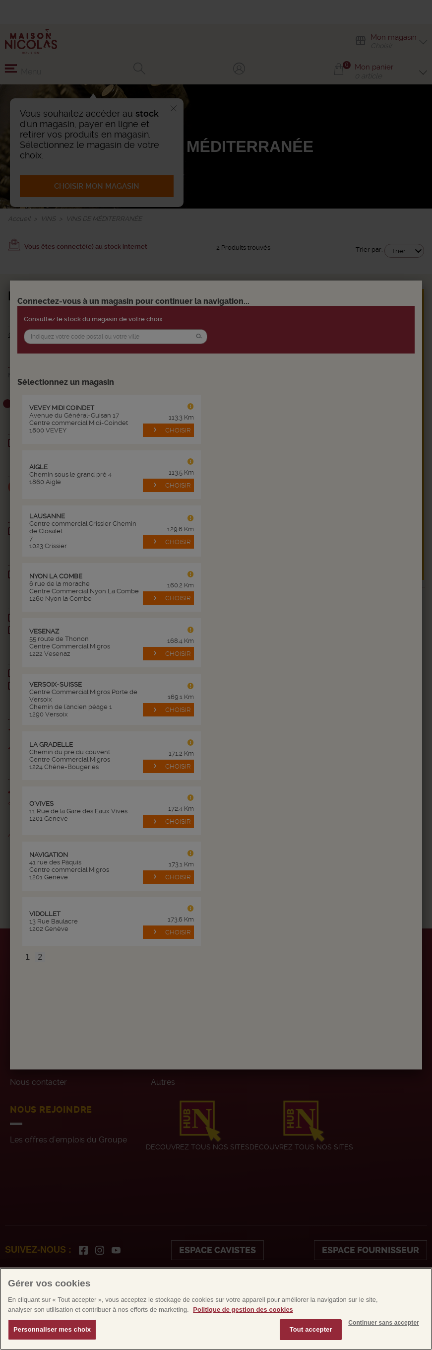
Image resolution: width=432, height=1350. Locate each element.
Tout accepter (311, 1336)
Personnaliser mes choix (52, 1336)
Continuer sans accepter (383, 1329)
